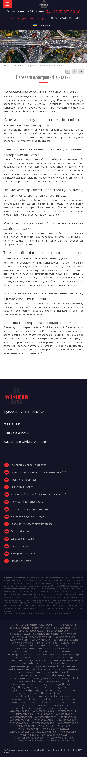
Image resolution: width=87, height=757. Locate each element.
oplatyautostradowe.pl (45, 666)
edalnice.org (44, 645)
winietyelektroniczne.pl (56, 728)
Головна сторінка (13, 65)
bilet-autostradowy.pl (65, 627)
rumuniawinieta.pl (69, 669)
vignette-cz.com (44, 687)
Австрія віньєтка (20, 531)
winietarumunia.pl (20, 719)
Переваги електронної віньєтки (29, 509)
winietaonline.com (45, 716)
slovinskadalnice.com (58, 675)
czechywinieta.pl (18, 639)
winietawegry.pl (26, 725)
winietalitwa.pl (45, 713)
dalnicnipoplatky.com (66, 639)
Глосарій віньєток (21, 560)
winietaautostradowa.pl (58, 708)
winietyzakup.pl (68, 731)
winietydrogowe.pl (28, 728)
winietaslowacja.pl (67, 719)
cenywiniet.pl (19, 636)
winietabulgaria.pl (20, 710)
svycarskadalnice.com (30, 681)
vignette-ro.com (45, 690)
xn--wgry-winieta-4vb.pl (60, 737)
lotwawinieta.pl (16, 660)
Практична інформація (24, 479)
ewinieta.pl (68, 651)
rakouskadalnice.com (44, 669)
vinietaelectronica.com (29, 696)
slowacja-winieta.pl (19, 678)
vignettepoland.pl (45, 693)
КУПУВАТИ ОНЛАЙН (67, 18)
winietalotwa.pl (64, 713)
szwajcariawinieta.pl (58, 681)
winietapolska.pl (68, 716)
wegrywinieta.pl (21, 699)
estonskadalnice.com (47, 651)
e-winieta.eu (27, 645)
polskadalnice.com (18, 669)
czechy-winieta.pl (65, 636)
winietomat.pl (46, 725)
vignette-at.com (65, 684)
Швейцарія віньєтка (22, 538)
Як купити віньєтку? (22, 486)
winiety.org (63, 725)
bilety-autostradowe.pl (31, 630)
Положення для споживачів (27, 501)
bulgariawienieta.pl (57, 630)
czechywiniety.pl (41, 639)
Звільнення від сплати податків (29, 516)
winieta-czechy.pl (65, 699)
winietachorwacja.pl (44, 710)
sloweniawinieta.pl (67, 678)
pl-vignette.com (70, 666)
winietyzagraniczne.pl (44, 731)
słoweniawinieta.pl (23, 684)
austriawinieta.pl (41, 627)
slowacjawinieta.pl (44, 678)
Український (43, 25)
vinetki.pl (63, 693)
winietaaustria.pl (62, 705)
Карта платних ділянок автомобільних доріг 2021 (39, 472)
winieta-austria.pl (42, 699)
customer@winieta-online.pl (25, 18)
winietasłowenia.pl (68, 722)
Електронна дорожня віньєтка (28, 464)
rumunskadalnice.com (32, 672)
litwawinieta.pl (71, 654)
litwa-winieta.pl (51, 654)
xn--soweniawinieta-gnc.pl (28, 737)
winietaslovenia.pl (43, 719)
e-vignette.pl (68, 642)
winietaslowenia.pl (19, 722)
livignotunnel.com (43, 657)
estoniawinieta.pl (22, 651)
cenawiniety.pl (69, 633)
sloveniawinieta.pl (58, 672)
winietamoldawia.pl (21, 716)
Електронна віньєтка (23, 553)
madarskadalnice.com (66, 660)
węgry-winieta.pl (29, 734)
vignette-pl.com (66, 687)
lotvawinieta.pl (65, 657)
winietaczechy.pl (67, 710)
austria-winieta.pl (19, 627)
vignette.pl (25, 693)
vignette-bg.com (21, 687)
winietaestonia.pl (23, 713)
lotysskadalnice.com (39, 660)
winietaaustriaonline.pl (28, 708)
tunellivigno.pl (44, 684)
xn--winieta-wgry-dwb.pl (60, 740)
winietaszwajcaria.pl (43, 722)
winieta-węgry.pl (24, 705)
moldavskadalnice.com (31, 663)
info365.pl (13, 654)
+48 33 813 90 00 (62, 12)
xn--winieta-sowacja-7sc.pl (28, 740)
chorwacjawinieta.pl (41, 636)
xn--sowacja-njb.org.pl (54, 734)
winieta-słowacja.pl (42, 702)
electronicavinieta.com (29, 648)
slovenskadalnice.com (29, 675)
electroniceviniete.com (58, 648)
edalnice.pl (61, 645)
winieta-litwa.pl (20, 702)
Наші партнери (19, 546)
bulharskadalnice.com (45, 633)
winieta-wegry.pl (65, 702)
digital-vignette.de (46, 642)
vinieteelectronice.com (58, 696)
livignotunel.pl (22, 657)
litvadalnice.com (31, 654)
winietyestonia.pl (19, 731)
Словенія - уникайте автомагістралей (32, 523)
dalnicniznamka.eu (22, 642)
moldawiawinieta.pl (58, 663)
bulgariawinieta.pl (20, 633)
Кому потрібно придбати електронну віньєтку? (38, 494)
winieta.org (43, 705)
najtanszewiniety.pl (18, 666)
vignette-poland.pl (21, 690)
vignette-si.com (67, 690)
